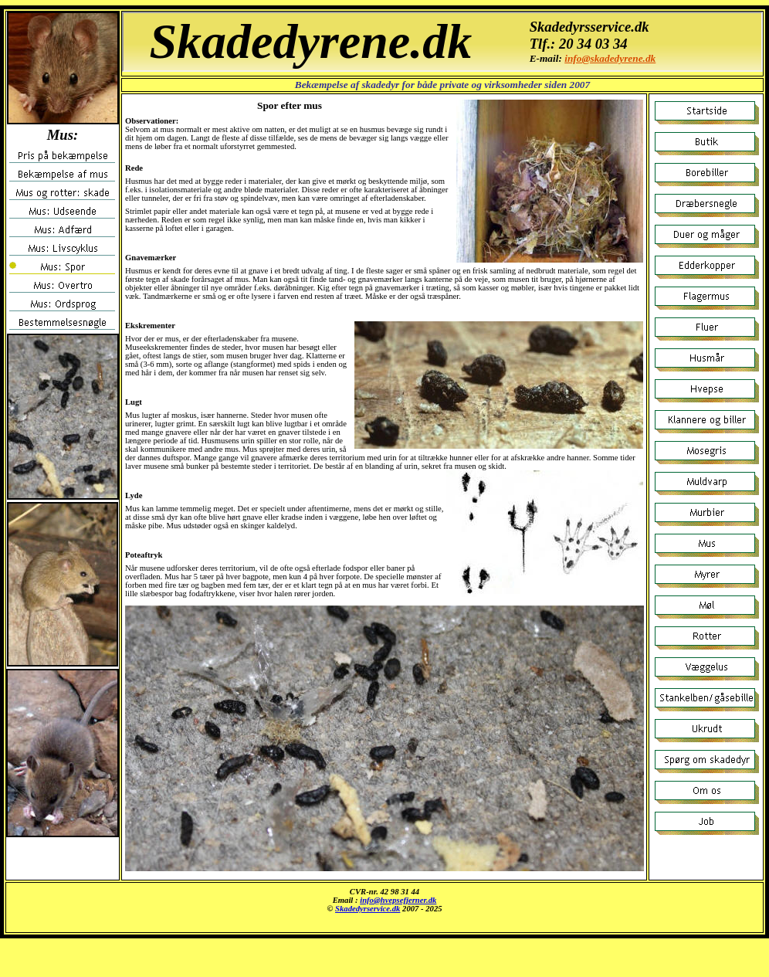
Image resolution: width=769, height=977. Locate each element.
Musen (384, 907)
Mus (442, 42)
